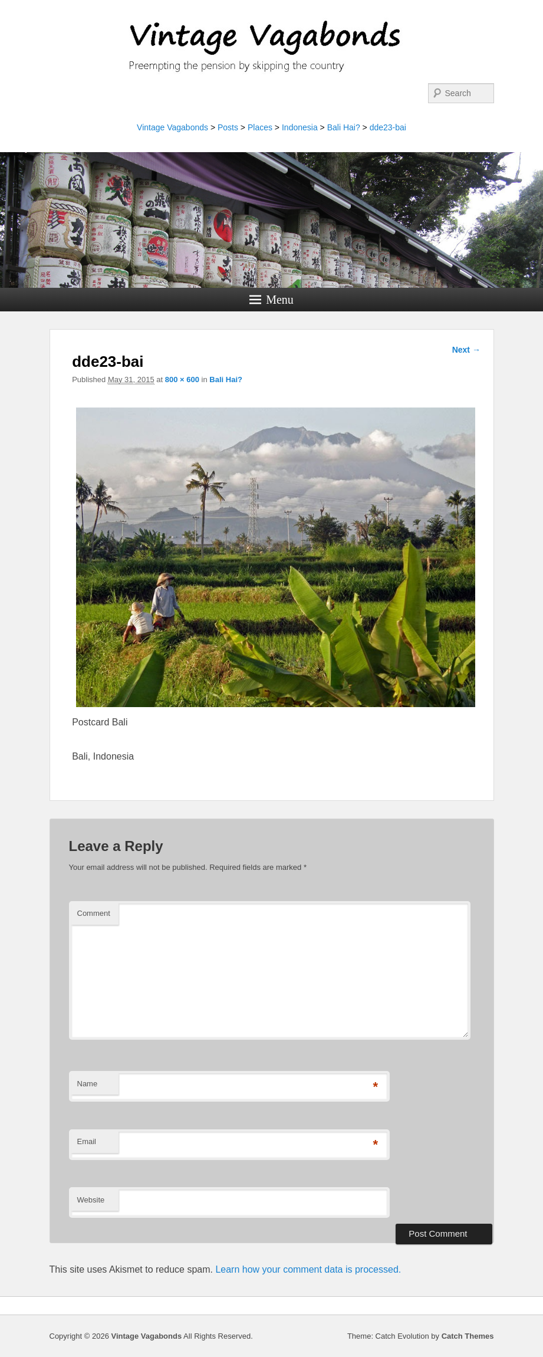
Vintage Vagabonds (172, 127)
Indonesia (300, 127)
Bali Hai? (343, 127)
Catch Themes (468, 1336)
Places (260, 127)
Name (87, 1083)
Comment (93, 913)
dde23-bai (388, 127)
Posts (228, 127)
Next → (466, 349)
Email (87, 1141)
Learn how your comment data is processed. (308, 1269)
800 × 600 (182, 379)
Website (91, 1199)
